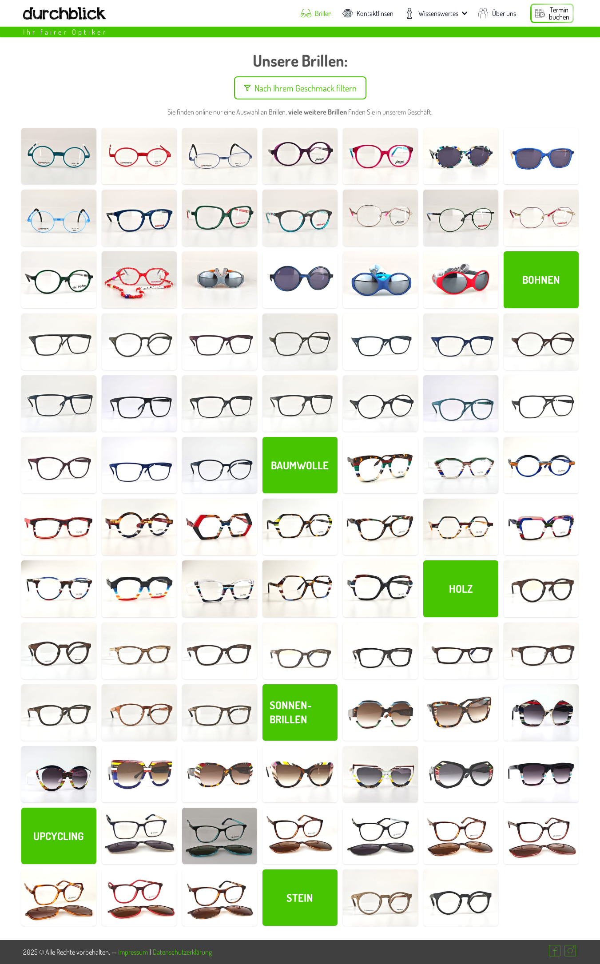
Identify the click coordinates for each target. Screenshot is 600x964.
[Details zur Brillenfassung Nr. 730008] (139, 651)
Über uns (497, 13)
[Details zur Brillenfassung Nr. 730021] (219, 712)
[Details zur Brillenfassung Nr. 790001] (460, 279)
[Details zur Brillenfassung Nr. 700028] (219, 774)
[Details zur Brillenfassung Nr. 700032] (541, 712)
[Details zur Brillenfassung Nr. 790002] (219, 279)
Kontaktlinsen (367, 13)
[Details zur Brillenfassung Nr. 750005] (139, 836)
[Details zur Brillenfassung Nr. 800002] (300, 156)
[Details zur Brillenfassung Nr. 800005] (139, 218)
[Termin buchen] (552, 13)
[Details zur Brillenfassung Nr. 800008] (58, 279)
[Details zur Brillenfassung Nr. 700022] (460, 465)
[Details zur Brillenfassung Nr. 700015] (300, 527)
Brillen (316, 13)
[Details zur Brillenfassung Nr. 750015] (460, 836)
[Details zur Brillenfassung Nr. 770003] (219, 156)
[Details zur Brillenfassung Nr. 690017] (58, 465)
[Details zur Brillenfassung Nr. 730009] (219, 651)
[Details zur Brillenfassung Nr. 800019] (139, 279)
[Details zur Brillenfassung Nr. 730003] (541, 588)
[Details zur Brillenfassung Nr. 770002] (139, 156)
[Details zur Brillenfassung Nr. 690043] (300, 341)
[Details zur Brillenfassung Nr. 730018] (58, 712)
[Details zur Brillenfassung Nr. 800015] (460, 156)
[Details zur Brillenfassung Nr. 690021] (541, 403)
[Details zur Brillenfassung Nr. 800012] (300, 279)
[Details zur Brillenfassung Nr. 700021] (541, 465)
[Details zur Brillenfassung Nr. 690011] (139, 465)
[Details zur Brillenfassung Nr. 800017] (541, 156)
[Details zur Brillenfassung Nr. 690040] (380, 341)
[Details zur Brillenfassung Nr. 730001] (380, 897)
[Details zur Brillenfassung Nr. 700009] (541, 527)
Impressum (133, 952)
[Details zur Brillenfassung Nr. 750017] (58, 897)
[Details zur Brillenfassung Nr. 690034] (139, 403)
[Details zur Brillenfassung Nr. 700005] (139, 588)
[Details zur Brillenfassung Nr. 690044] (219, 341)
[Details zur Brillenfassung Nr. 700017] (139, 527)
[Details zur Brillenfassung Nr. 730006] (58, 651)
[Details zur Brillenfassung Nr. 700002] (380, 465)
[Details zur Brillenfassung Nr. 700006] (58, 588)
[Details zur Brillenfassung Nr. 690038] (541, 341)
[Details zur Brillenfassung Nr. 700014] (380, 527)
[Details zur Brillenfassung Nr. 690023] (460, 403)
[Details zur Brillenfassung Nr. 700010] (460, 527)
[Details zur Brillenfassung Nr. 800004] (300, 218)
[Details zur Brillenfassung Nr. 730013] (380, 651)
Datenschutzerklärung (182, 952)
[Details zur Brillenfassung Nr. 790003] (380, 279)
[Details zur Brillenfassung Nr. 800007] (219, 218)
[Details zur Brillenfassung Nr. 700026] (380, 774)
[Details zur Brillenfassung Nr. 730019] (139, 712)
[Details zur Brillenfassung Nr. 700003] (300, 588)
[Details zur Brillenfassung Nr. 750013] (380, 836)
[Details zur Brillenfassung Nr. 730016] (541, 651)
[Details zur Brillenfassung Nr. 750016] (300, 836)
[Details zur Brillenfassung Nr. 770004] (58, 218)
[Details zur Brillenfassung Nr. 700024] (541, 774)
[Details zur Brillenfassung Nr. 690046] (58, 341)
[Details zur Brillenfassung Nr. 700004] (219, 588)
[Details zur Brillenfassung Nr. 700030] (139, 774)
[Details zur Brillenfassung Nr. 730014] (460, 651)
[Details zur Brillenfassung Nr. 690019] (219, 465)
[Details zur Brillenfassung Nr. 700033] (460, 712)
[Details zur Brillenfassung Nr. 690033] (219, 403)
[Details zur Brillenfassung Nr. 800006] (380, 156)
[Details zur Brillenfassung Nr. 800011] (460, 218)
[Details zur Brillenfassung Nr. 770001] (58, 156)
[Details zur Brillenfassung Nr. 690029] (380, 403)
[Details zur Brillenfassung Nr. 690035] (58, 403)
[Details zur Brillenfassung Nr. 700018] (58, 527)
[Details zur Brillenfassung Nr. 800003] (380, 218)
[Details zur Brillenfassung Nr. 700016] (219, 527)
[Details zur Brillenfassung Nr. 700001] (380, 588)
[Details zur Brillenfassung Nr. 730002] (460, 897)
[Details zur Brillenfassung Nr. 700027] (300, 774)
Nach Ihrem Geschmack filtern (300, 88)
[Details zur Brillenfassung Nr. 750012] (219, 836)
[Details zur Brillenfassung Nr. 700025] (460, 774)
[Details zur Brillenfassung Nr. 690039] (460, 341)
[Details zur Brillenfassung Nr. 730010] (300, 651)
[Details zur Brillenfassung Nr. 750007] (219, 897)
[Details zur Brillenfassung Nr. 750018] (541, 836)
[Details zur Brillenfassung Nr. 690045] (139, 341)
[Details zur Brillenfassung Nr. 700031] (58, 774)
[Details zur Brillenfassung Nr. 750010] (139, 897)
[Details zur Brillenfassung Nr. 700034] (380, 712)
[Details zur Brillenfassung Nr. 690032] (300, 403)
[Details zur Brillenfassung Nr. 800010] (541, 218)
